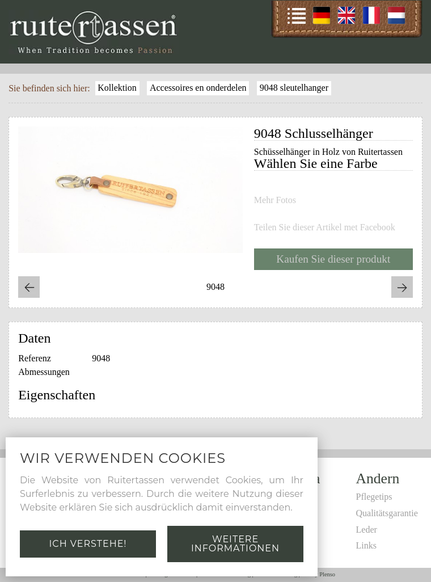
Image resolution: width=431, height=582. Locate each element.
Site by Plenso (318, 574)
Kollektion (117, 87)
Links (366, 545)
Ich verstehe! (87, 543)
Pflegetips (374, 496)
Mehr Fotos (275, 200)
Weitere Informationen (235, 544)
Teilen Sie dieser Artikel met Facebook (324, 227)
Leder (366, 529)
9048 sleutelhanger (294, 87)
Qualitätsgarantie (387, 513)
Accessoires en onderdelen (198, 87)
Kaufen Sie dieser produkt (333, 259)
